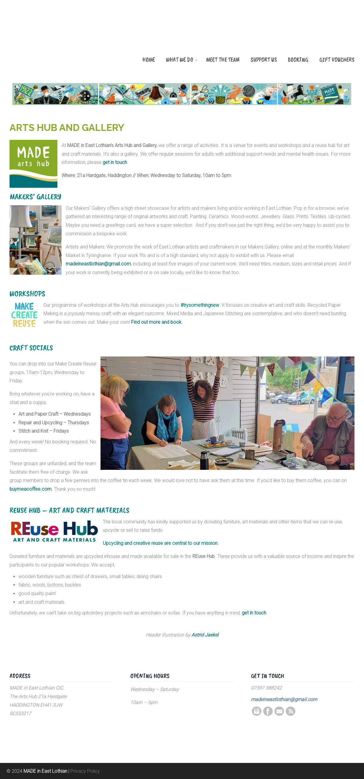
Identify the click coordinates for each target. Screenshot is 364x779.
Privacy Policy (85, 771)
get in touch (254, 613)
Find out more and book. (157, 322)
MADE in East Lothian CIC (39, 36)
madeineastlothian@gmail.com (98, 264)
